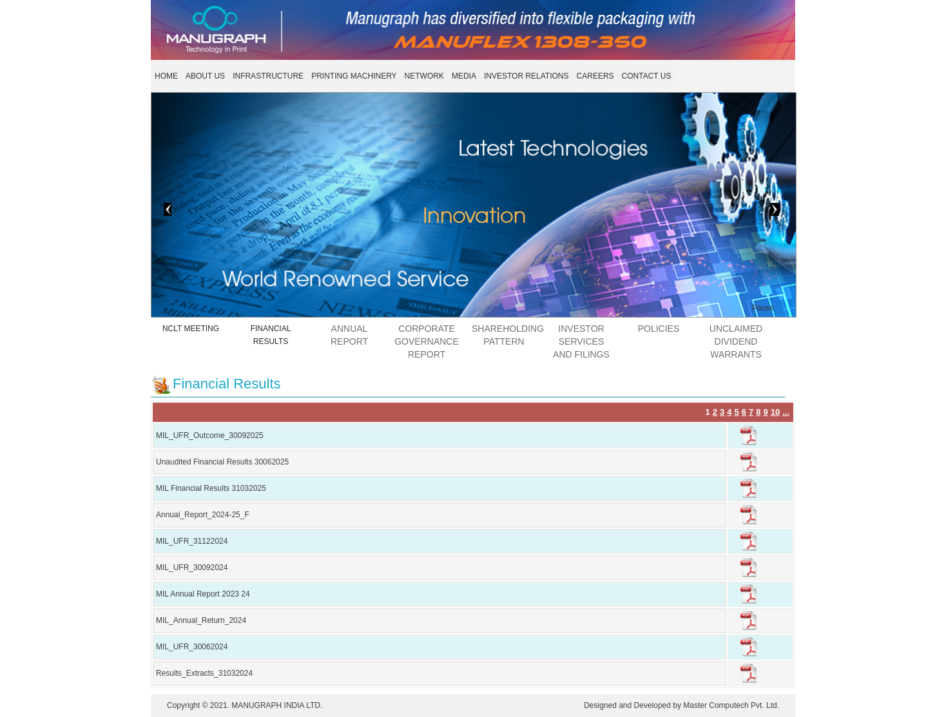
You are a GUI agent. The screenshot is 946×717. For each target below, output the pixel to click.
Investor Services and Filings (581, 341)
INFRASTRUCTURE (268, 76)
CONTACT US (646, 76)
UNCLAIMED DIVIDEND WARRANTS (736, 341)
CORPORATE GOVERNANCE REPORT (426, 341)
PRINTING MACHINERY (353, 76)
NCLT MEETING (190, 328)
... (785, 412)
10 (775, 412)
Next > (758, 208)
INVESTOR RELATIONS (526, 76)
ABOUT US (205, 76)
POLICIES (659, 328)
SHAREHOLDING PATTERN (507, 335)
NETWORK (424, 76)
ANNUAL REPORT (349, 335)
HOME (166, 76)
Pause (763, 307)
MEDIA (464, 76)
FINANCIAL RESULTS (271, 335)
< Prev (149, 208)
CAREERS (595, 76)
